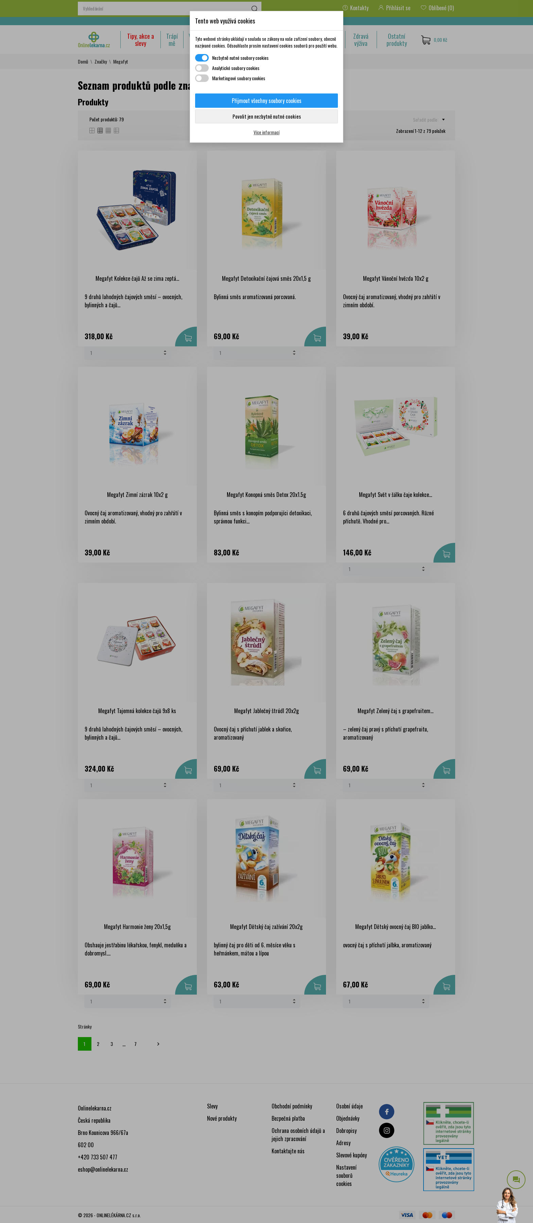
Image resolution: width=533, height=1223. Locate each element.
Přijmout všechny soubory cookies (267, 101)
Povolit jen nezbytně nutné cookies (267, 116)
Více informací (266, 132)
